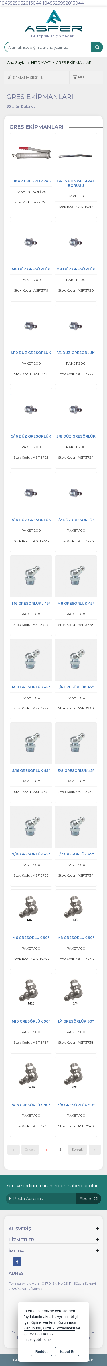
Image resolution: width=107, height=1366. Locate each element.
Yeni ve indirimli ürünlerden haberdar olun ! (54, 1185)
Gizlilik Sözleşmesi (59, 1328)
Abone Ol (89, 1198)
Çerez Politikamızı (39, 1334)
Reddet (41, 1352)
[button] (82, 77)
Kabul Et (67, 1352)
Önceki (30, 1149)
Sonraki (78, 1149)
